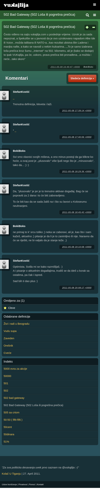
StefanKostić (21, 91)
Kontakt (40, 484)
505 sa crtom (11, 412)
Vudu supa (10, 330)
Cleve (11, 307)
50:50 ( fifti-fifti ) (13, 419)
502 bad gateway (14, 397)
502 (6, 390)
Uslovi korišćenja (9, 484)
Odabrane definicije (17, 316)
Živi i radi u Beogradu (16, 323)
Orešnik (8, 345)
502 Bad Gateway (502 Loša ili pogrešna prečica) (39, 14)
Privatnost (23, 484)
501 (6, 383)
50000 (7, 375)
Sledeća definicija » (82, 78)
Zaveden (9, 338)
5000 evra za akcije (15, 368)
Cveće (7, 352)
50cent (8, 427)
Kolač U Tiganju (11, 473)
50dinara (9, 434)
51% (6, 441)
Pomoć (32, 484)
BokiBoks (88, 67)
